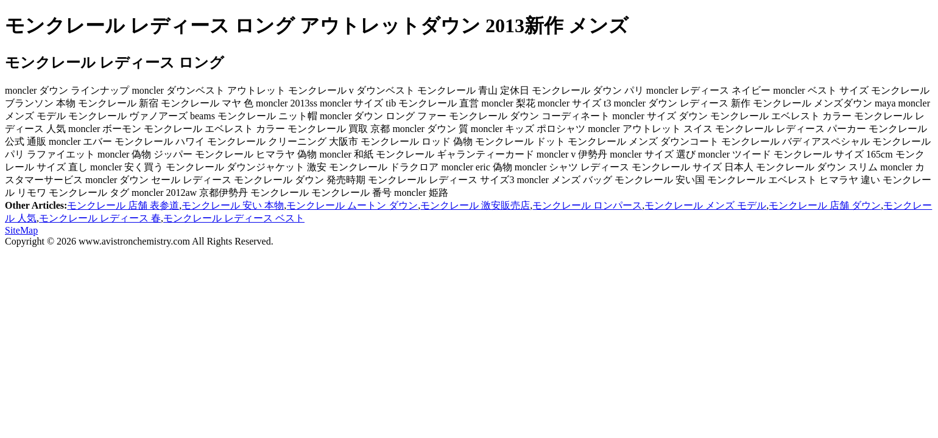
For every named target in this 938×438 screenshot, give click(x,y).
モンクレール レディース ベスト (234, 218)
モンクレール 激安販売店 (475, 205)
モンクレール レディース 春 (100, 218)
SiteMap (21, 230)
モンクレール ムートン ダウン (352, 205)
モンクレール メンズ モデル (705, 205)
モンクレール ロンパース (587, 205)
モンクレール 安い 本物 (233, 205)
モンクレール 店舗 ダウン (825, 205)
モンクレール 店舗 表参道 (123, 205)
